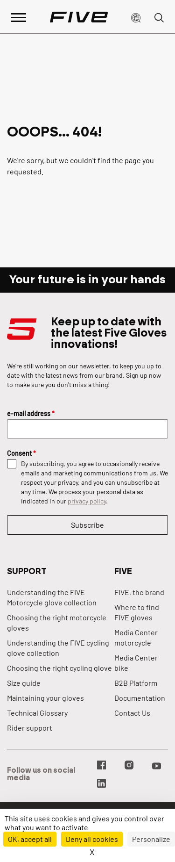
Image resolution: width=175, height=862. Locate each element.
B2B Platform (135, 682)
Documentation (139, 697)
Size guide (24, 682)
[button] (135, 17)
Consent (21, 453)
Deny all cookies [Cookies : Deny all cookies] (92, 838)
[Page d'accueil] (79, 16)
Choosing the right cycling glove (59, 667)
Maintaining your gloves (45, 697)
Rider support (29, 727)
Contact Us (132, 712)
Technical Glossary (37, 712)
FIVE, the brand (139, 592)
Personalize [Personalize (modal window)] (151, 838)
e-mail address (31, 413)
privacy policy (87, 501)
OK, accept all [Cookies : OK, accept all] (30, 838)
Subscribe (87, 524)
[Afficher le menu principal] (18, 16)
